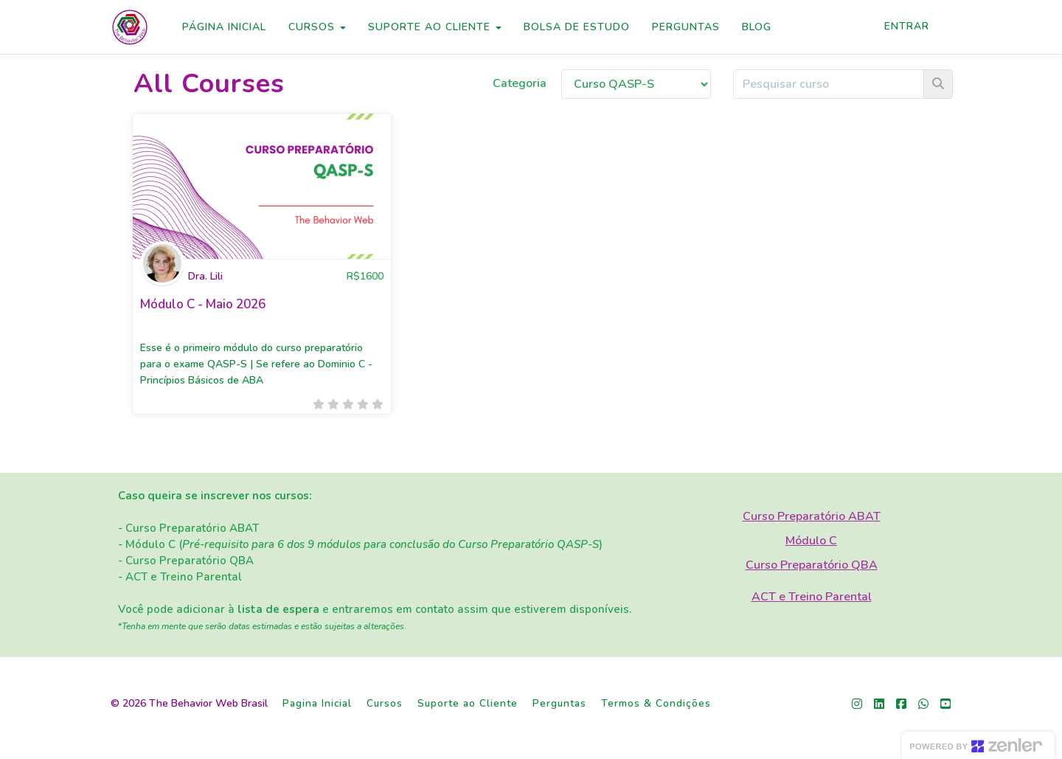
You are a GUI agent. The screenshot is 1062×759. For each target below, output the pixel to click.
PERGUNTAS (686, 27)
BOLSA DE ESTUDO (577, 27)
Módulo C (811, 541)
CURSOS (317, 27)
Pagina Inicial (317, 703)
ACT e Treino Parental (812, 597)
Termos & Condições (656, 703)
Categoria (519, 83)
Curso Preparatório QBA (812, 565)
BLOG (756, 27)
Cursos (385, 703)
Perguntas (559, 703)
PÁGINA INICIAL (224, 27)
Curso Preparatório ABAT (812, 516)
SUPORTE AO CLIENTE (435, 27)
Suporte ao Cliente (467, 703)
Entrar (906, 26)
